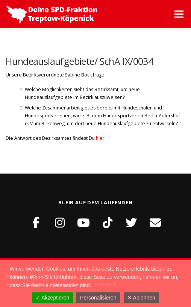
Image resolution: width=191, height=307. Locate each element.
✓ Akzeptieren (52, 298)
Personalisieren (98, 298)
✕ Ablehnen (141, 298)
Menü (178, 14)
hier (100, 138)
